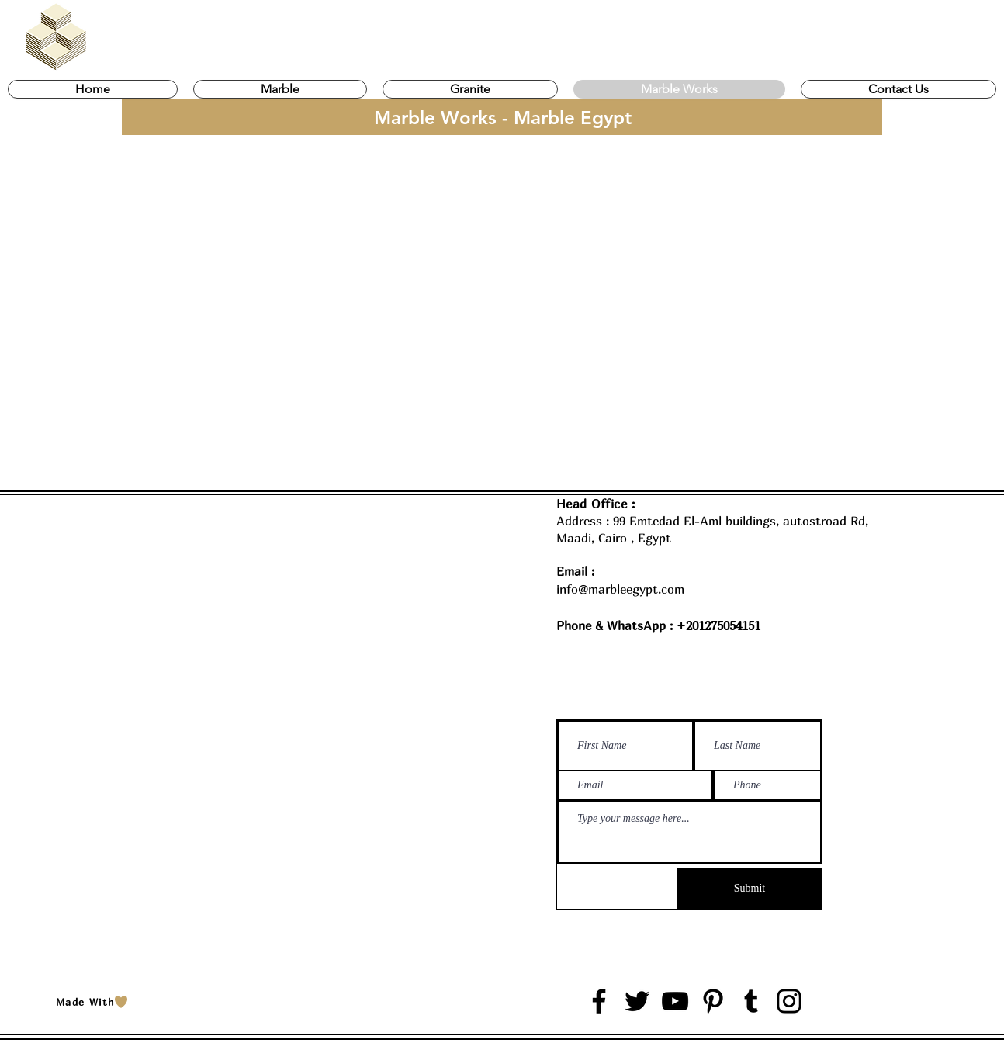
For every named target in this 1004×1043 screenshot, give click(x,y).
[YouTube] (675, 1001)
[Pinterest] (713, 1001)
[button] (280, 89)
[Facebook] (599, 1001)
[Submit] (749, 888)
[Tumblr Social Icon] (751, 1001)
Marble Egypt (161, 976)
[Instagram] (789, 1001)
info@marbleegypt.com (620, 589)
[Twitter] (637, 1001)
